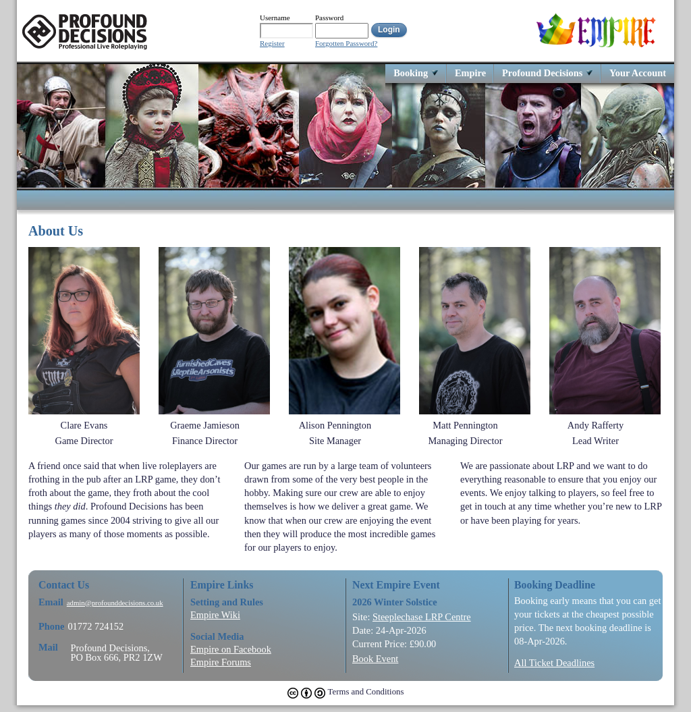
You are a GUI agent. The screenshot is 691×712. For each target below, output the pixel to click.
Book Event (375, 658)
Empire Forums (220, 662)
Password (329, 17)
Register (272, 43)
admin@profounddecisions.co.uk (115, 603)
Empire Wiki (215, 615)
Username (275, 17)
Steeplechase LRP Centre (421, 616)
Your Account (637, 72)
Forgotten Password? (346, 43)
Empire (470, 72)
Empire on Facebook (230, 649)
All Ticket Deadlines (554, 662)
